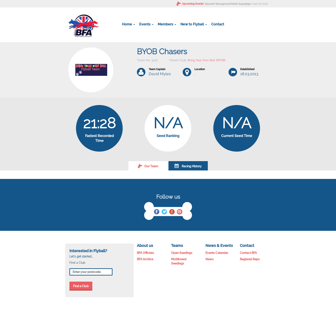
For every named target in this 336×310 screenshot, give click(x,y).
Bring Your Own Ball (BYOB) (206, 60)
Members (167, 24)
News (209, 259)
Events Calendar (216, 253)
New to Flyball (193, 24)
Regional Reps (250, 259)
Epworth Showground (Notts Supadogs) (228, 3)
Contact (217, 24)
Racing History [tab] (188, 165)
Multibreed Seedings (178, 261)
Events (146, 24)
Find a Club (81, 286)
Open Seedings (181, 253)
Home (128, 24)
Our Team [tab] (148, 165)
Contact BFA (248, 253)
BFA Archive (145, 259)
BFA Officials (145, 253)
